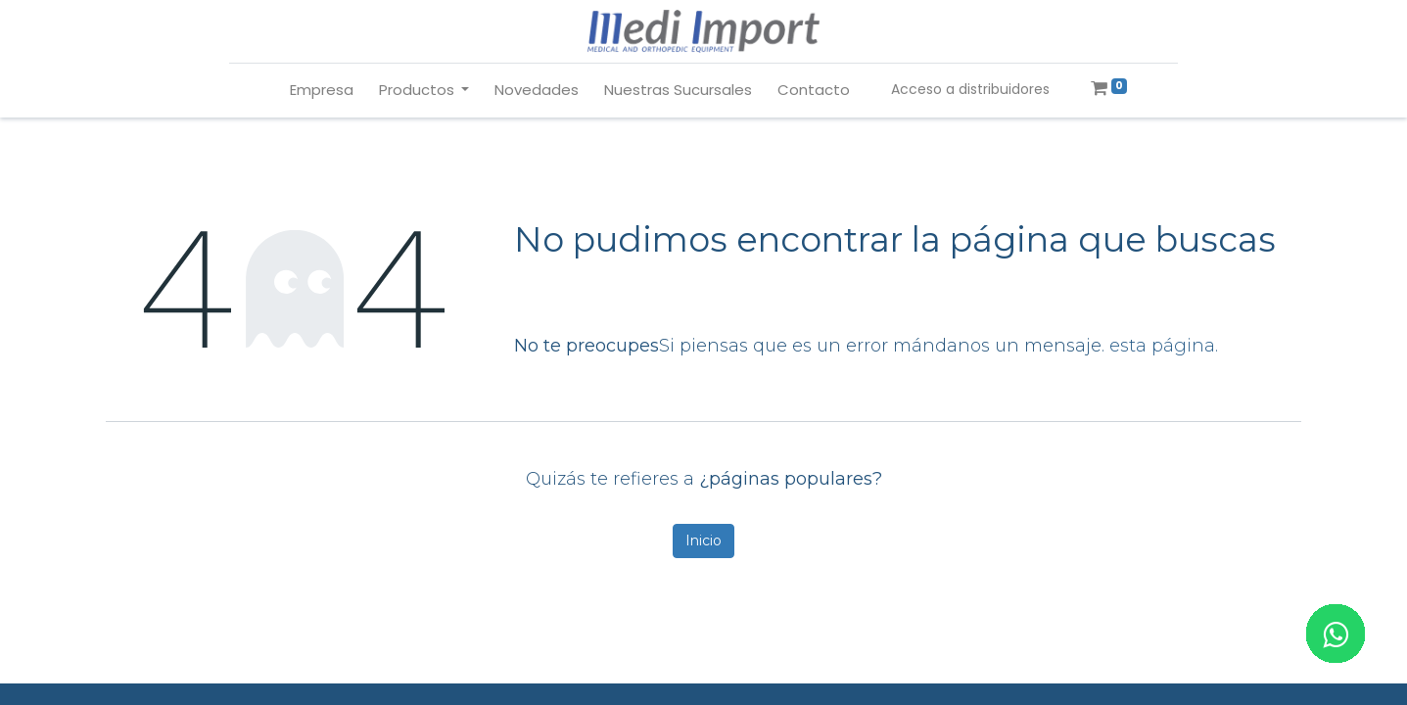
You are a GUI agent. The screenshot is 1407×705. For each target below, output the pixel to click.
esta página (1162, 345)
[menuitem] (321, 90)
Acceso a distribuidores (970, 89)
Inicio (703, 540)
